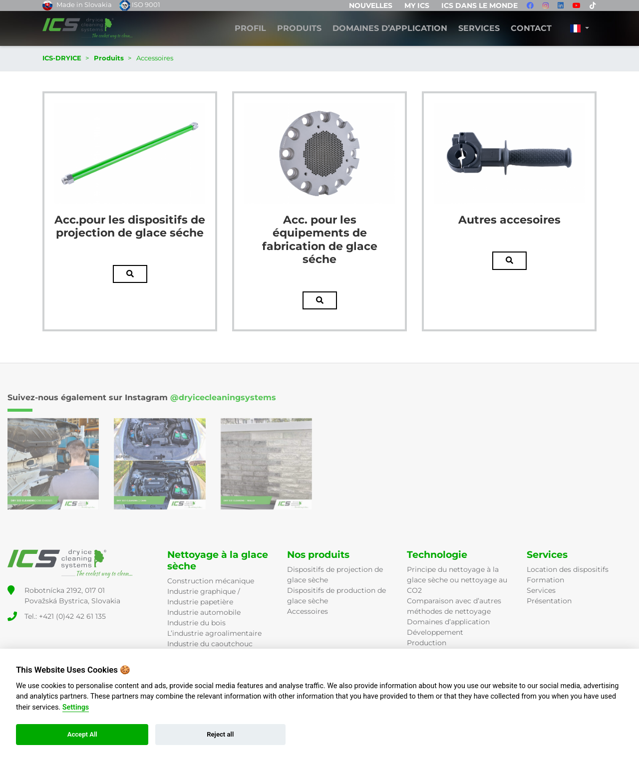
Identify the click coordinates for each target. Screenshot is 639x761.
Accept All (82, 734)
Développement (435, 632)
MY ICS (416, 5)
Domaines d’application (448, 621)
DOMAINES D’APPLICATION (389, 28)
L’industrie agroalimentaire (214, 633)
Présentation (549, 600)
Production (426, 642)
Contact (531, 28)
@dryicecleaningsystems (223, 397)
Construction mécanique (210, 580)
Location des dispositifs (568, 569)
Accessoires (307, 611)
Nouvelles (370, 5)
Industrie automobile (204, 612)
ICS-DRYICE (61, 58)
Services (479, 28)
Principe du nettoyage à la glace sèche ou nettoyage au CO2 (457, 580)
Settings (75, 707)
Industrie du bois (196, 622)
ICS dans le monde (479, 5)
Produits (299, 28)
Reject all (220, 734)
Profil (250, 28)
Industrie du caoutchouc (210, 643)
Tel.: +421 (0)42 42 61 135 (65, 616)
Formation (545, 579)
